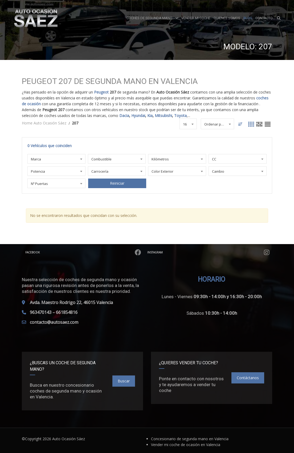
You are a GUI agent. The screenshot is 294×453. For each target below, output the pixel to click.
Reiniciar (117, 183)
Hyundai (138, 115)
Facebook (84, 252)
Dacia (124, 115)
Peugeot (101, 92)
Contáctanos (248, 377)
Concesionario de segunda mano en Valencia (189, 438)
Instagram (209, 252)
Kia (150, 115)
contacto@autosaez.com (54, 322)
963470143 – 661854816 (53, 312)
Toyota (180, 115)
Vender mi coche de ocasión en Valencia (185, 444)
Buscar (124, 380)
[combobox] (188, 124)
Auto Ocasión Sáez (68, 438)
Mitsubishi (163, 115)
